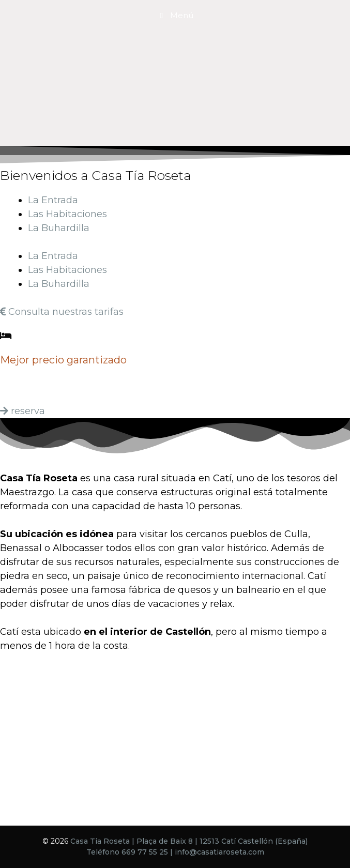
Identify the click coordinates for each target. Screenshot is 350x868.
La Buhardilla (58, 228)
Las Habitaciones (67, 214)
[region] (175, 73)
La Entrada (53, 200)
